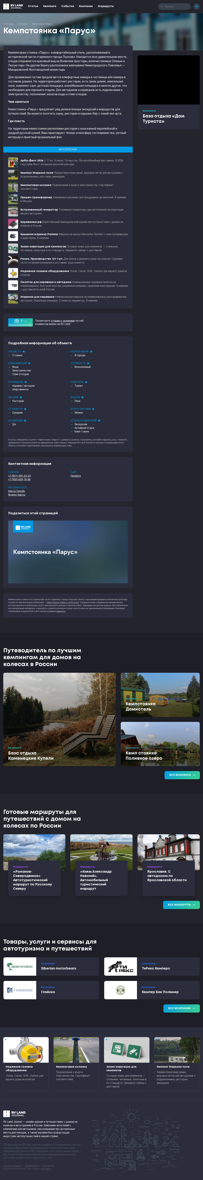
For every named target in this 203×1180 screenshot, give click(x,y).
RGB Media (46, 1169)
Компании (86, 6)
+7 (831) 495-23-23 (19, 475)
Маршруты (106, 6)
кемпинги (60, 611)
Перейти (75, 475)
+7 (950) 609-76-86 (19, 479)
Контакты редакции (12, 1166)
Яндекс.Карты (16, 494)
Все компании (181, 1008)
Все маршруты (181, 905)
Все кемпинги (182, 775)
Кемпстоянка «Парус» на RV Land (63, 602)
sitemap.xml (48, 1166)
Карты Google (16, 491)
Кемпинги (49, 6)
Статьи (33, 6)
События (67, 6)
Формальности (32, 1166)
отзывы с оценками (63, 320)
